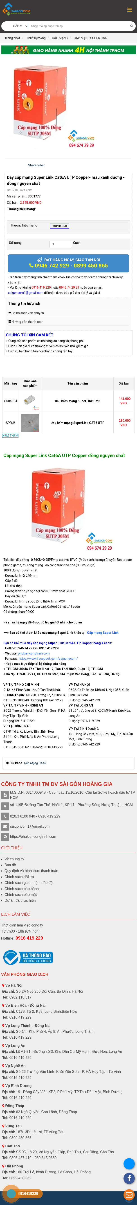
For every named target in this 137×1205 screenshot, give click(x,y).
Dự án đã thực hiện (20, 900)
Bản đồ (10, 865)
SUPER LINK (59, 226)
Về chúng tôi (14, 859)
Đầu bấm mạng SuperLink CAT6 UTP (78, 423)
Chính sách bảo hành (21, 889)
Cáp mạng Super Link (103, 632)
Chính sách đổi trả (19, 877)
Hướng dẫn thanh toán (27, 322)
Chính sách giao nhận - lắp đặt (29, 883)
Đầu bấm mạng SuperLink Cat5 (77, 401)
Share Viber (36, 165)
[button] (129, 1194)
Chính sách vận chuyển (28, 313)
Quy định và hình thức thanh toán (31, 871)
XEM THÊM (10, 435)
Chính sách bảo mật (20, 895)
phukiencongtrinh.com (34, 653)
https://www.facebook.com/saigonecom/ (48, 658)
